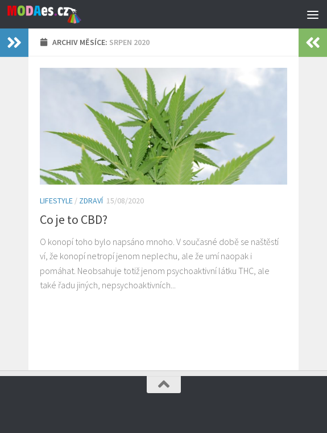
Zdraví (91, 200)
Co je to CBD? (73, 219)
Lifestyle (56, 200)
